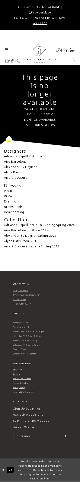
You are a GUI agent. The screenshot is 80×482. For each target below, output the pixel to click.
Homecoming (14, 212)
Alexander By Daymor (20, 167)
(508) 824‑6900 (20, 291)
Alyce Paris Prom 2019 (21, 241)
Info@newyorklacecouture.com (26, 295)
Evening (10, 201)
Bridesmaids (13, 206)
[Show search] (73, 59)
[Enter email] (41, 436)
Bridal (8, 196)
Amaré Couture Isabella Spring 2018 (32, 246)
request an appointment (65, 50)
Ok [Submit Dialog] (10, 470)
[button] (7, 49)
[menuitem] (7, 49)
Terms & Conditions (21, 383)
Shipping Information (22, 379)
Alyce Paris (12, 172)
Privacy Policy (19, 388)
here (46, 479)
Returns (16, 374)
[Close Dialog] (3, 470)
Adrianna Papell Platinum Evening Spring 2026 (39, 225)
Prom (8, 190)
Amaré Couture (16, 177)
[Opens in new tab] (40, 12)
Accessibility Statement (23, 392)
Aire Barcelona (15, 161)
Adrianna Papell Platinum (23, 156)
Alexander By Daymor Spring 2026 (30, 235)
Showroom (17, 370)
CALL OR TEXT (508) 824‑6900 (12, 61)
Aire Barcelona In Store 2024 (26, 230)
